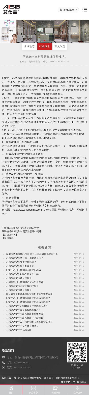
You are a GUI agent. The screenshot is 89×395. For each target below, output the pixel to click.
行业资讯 (44, 46)
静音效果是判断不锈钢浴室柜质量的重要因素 (29, 294)
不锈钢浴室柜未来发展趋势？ (21, 262)
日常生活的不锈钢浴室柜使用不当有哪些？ (28, 298)
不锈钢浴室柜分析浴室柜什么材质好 (24, 318)
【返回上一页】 (10, 234)
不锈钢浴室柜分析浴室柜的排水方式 (20, 228)
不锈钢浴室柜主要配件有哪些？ (22, 326)
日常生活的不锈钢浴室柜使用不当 (23, 270)
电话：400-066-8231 (18, 362)
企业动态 (29, 46)
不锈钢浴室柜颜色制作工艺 (20, 266)
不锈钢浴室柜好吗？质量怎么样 (22, 274)
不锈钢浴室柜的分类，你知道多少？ (24, 258)
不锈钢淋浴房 (66, 209)
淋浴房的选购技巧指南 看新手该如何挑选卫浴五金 (32, 254)
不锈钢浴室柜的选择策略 (19, 330)
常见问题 (60, 46)
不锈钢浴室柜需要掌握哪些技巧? (23, 310)
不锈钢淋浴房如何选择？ (19, 278)
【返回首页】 (9, 238)
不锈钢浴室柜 (50, 134)
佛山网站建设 (80, 382)
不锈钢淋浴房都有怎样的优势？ (22, 286)
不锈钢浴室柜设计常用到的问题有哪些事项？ (29, 322)
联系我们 (8, 350)
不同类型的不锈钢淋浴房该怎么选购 (24, 282)
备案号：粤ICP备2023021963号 (63, 378)
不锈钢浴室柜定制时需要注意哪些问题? (22, 231)
